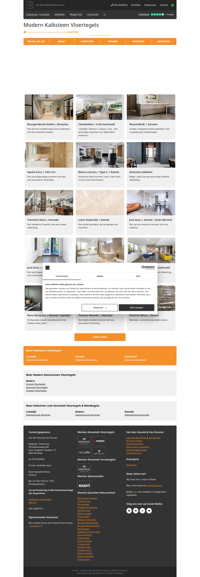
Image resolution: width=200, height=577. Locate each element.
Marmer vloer (83, 510)
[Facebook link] (129, 510)
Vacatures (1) (36, 526)
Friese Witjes (83, 516)
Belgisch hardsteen (86, 519)
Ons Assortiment (134, 440)
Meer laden (100, 337)
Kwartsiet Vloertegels (37, 387)
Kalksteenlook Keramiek (38, 414)
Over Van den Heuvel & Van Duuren (143, 437)
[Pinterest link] (135, 510)
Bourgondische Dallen (88, 522)
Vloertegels (41, 32)
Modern (60, 14)
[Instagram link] (142, 510)
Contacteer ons (133, 453)
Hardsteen (87, 41)
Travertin (138, 41)
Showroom (150, 4)
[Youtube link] (149, 510)
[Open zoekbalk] (104, 14)
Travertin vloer (84, 550)
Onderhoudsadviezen (136, 450)
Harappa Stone (84, 535)
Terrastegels (83, 504)
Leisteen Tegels (84, 541)
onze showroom (154, 485)
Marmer (112, 41)
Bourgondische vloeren (88, 525)
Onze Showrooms (134, 443)
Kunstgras (131, 464)
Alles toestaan (136, 307)
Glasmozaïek (83, 559)
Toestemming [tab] (61, 276)
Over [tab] (138, 276)
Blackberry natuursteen (88, 532)
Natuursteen (83, 538)
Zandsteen (163, 41)
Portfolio (136, 4)
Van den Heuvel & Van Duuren (50, 5)
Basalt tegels (83, 528)
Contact (164, 4)
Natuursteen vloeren (87, 498)
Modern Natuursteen (56, 32)
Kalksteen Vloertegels (37, 359)
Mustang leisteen (85, 556)
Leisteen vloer (84, 501)
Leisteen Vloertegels (36, 390)
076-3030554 (119, 4)
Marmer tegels (84, 513)
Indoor (31, 32)
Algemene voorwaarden (40, 499)
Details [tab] (100, 276)
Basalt (62, 41)
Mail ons (33, 502)
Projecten (76, 14)
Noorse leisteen (84, 553)
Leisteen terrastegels (87, 507)
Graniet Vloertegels (36, 384)
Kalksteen (72, 32)
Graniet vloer (83, 544)
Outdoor (93, 14)
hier (135, 491)
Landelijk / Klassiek (38, 14)
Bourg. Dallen (36, 41)
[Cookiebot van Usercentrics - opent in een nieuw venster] (143, 268)
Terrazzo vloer (84, 547)
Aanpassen (99, 307)
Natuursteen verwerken (137, 447)
